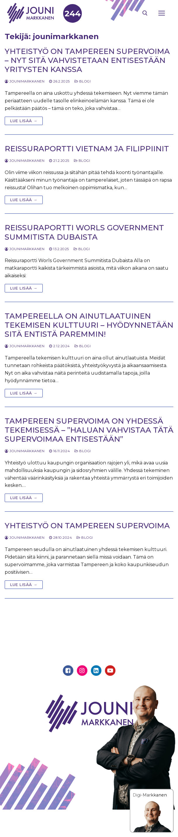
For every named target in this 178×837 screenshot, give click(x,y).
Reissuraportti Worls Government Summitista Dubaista (84, 232)
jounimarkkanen (24, 81)
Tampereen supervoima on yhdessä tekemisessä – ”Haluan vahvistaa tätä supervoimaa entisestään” (89, 429)
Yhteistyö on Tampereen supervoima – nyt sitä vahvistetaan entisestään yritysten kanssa (87, 60)
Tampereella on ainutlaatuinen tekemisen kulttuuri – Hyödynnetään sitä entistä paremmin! (89, 324)
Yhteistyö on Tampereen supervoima (87, 525)
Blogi (83, 81)
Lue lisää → (23, 120)
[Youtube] (110, 670)
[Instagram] (82, 670)
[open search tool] (145, 13)
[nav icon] (161, 13)
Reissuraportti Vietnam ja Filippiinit (87, 148)
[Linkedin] (96, 670)
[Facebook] (68, 670)
